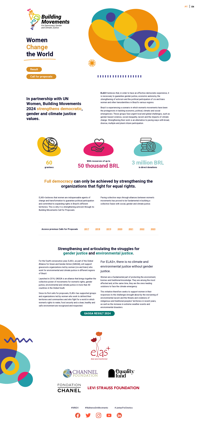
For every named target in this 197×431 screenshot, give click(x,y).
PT (186, 6)
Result (34, 69)
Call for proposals (41, 76)
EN (192, 6)
